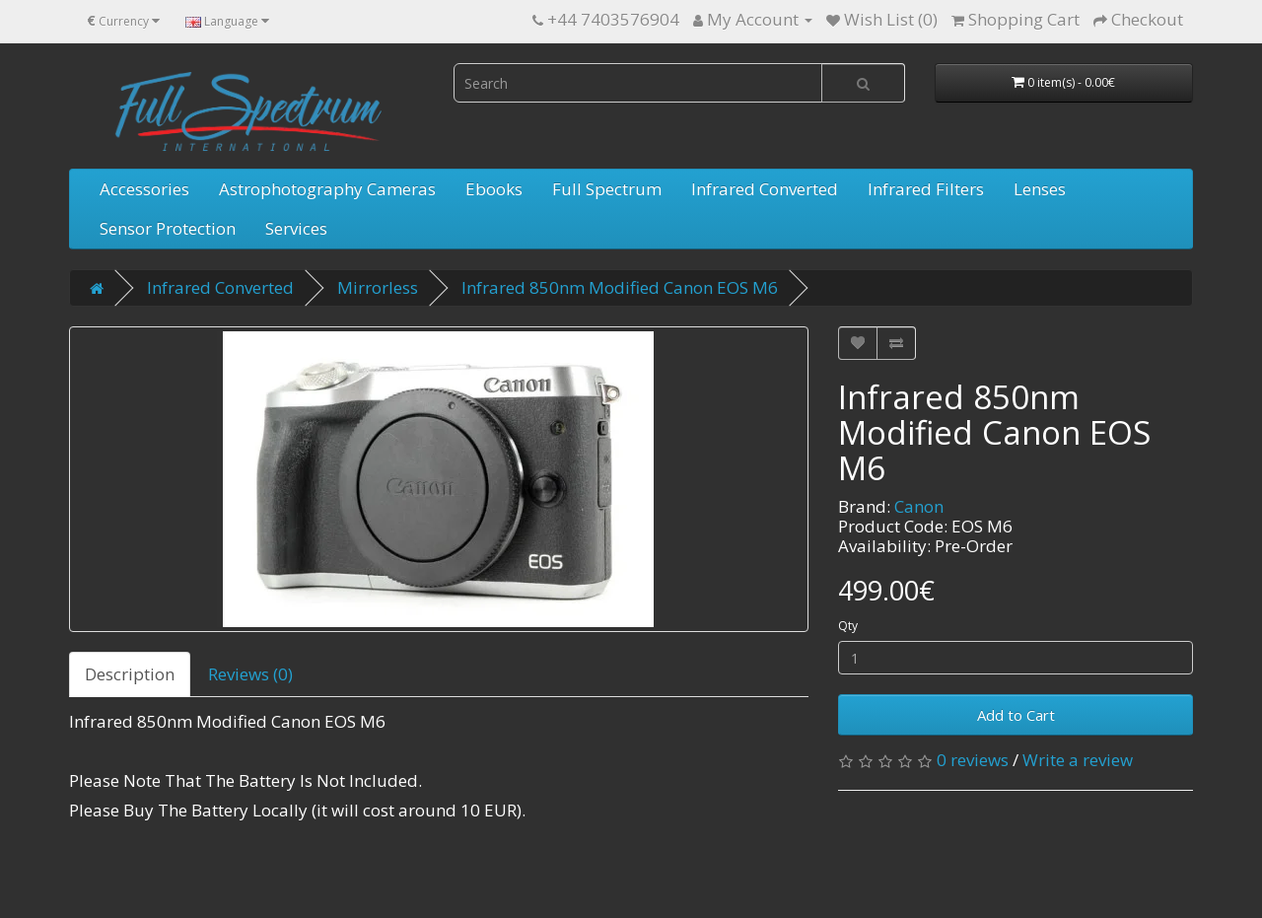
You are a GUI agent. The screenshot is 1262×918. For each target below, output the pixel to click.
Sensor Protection (168, 228)
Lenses (1040, 188)
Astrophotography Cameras (327, 188)
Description (130, 674)
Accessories (144, 188)
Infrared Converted (764, 188)
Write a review (1077, 759)
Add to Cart (1016, 715)
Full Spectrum (607, 188)
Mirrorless (377, 287)
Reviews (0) (250, 674)
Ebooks (494, 188)
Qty (848, 625)
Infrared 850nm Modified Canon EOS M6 (619, 287)
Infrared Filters (926, 188)
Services (296, 228)
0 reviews (973, 759)
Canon (919, 506)
